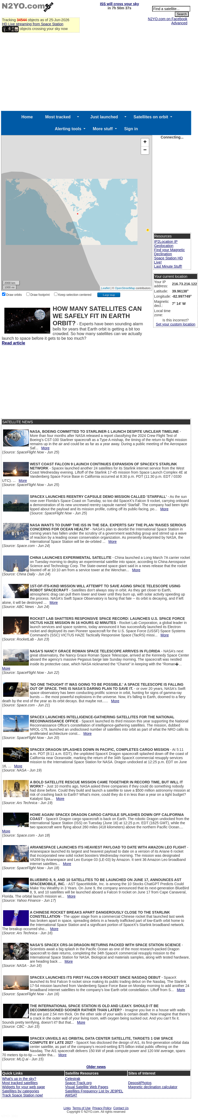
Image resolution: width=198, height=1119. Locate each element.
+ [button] (145, 142)
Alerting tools (68, 129)
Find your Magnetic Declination (169, 252)
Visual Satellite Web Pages (86, 1087)
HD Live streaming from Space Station (32, 24)
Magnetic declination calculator (152, 1087)
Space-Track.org (78, 1083)
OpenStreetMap (125, 288)
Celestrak (72, 1079)
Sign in (131, 129)
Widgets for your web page (23, 1087)
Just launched (104, 117)
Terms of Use (81, 1108)
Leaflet (105, 288)
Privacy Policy (102, 1108)
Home (27, 117)
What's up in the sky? (19, 1079)
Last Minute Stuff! (168, 266)
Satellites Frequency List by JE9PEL (94, 1091)
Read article (13, 343)
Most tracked (58, 117)
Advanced (179, 23)
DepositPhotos (139, 1083)
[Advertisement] (96, 72)
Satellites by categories (20, 1091)
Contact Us (120, 1108)
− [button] (145, 150)
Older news (96, 1067)
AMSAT (71, 1095)
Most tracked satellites (20, 1083)
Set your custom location (175, 324)
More (45, 448)
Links (67, 1108)
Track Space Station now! (22, 1095)
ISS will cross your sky (119, 4)
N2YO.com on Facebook (167, 19)
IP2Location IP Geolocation (166, 244)
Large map (109, 294)
